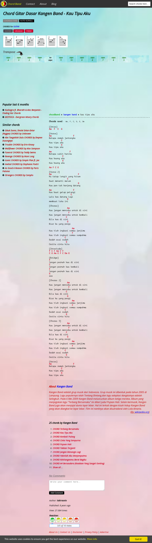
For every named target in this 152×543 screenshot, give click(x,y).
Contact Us (65, 532)
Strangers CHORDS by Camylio (19, 175)
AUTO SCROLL (26, 21)
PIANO (29, 31)
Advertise (104, 532)
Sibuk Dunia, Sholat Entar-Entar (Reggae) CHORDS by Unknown (18, 132)
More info (93, 539)
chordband (54, 115)
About (43, 4)
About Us (53, 532)
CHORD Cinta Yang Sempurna (66, 440)
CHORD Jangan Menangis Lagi (67, 452)
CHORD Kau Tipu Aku (62, 432)
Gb (113, 58)
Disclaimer (78, 532)
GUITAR (8, 31)
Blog (53, 4)
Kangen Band (70, 115)
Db (61, 58)
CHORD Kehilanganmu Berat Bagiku (69, 459)
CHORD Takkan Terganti (64, 448)
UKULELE (19, 31)
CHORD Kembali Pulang (64, 436)
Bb (29, 58)
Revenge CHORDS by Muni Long (19, 156)
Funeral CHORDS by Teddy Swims (20, 152)
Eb (82, 58)
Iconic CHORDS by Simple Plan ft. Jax (22, 160)
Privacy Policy (91, 532)
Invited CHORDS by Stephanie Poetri (22, 164)
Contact (30, 4)
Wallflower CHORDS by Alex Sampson (22, 148)
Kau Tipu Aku (87, 115)
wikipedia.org (142, 412)
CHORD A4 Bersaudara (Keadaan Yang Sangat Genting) (78, 463)
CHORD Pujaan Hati (62, 444)
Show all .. (58, 467)
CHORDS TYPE (10, 21)
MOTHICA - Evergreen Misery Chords (22, 117)
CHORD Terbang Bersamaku (66, 429)
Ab (8, 58)
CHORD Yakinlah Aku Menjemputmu (70, 455)
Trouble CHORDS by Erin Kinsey (19, 144)
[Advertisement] (99, 90)
